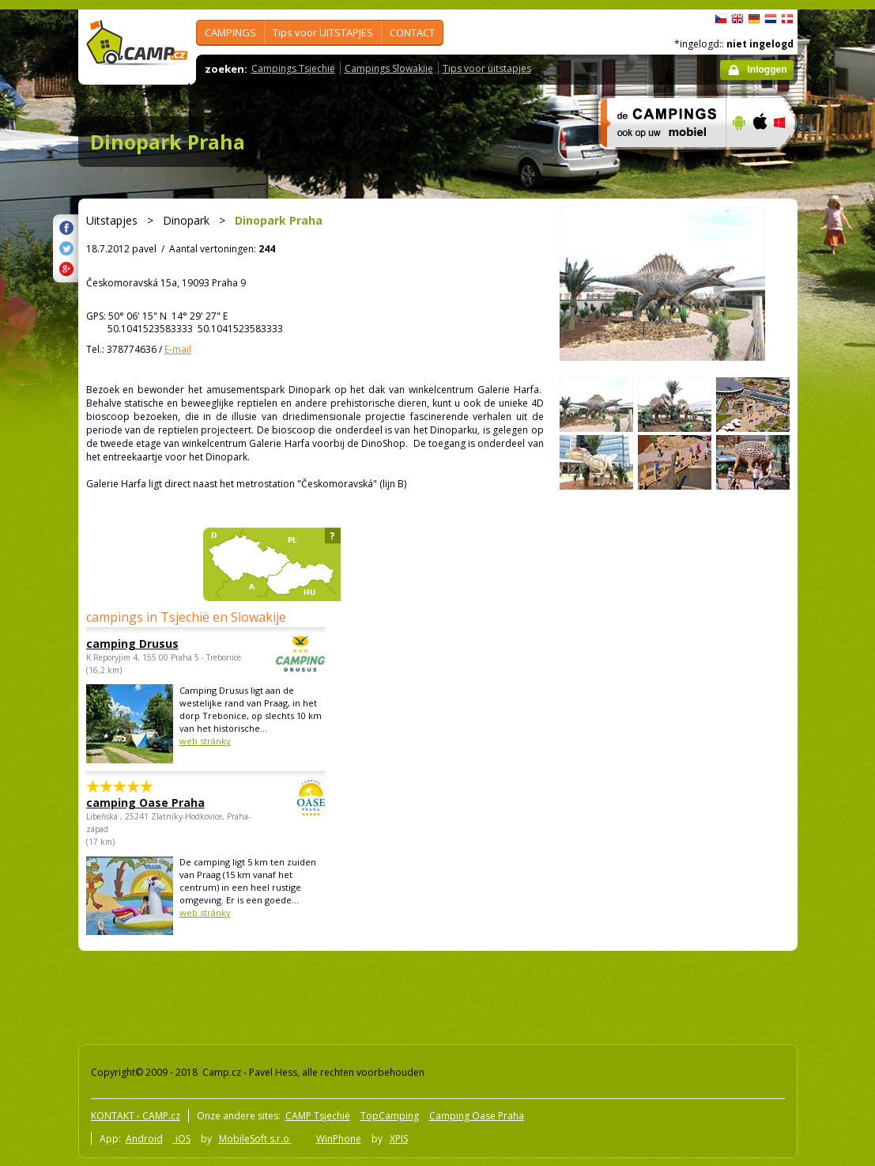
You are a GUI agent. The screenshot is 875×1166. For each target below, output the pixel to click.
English (737, 19)
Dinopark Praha (167, 141)
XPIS (399, 1138)
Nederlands (770, 19)
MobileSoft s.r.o (255, 1138)
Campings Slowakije (389, 68)
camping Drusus (162, 643)
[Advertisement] (362, 994)
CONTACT (412, 32)
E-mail (177, 349)
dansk (787, 19)
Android (144, 1138)
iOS (181, 1138)
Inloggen (767, 69)
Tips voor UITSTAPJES (323, 32)
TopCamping (389, 1115)
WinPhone (338, 1138)
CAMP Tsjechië (317, 1115)
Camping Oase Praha (476, 1115)
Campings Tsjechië (293, 68)
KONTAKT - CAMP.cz (135, 1115)
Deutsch (754, 19)
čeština (721, 19)
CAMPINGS (230, 32)
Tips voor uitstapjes (487, 68)
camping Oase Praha (162, 802)
